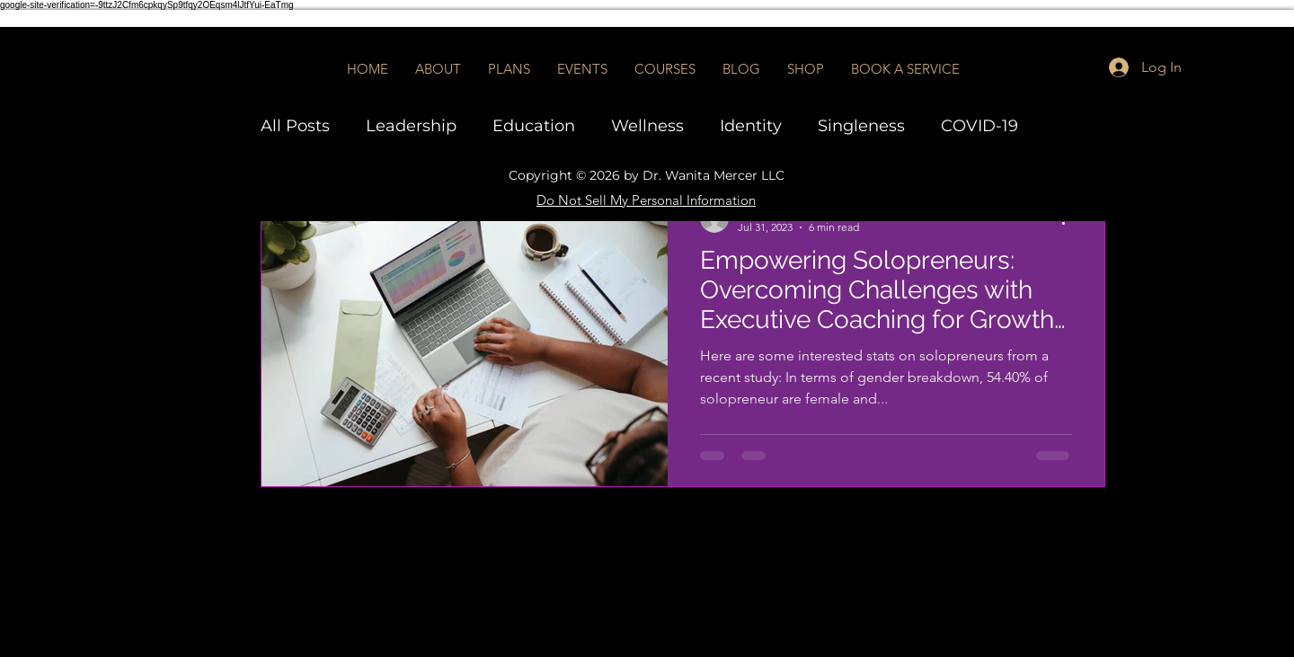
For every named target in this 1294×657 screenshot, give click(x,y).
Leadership (411, 126)
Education (533, 126)
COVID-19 (979, 126)
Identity (751, 126)
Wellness (647, 126)
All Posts (295, 126)
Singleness (861, 126)
